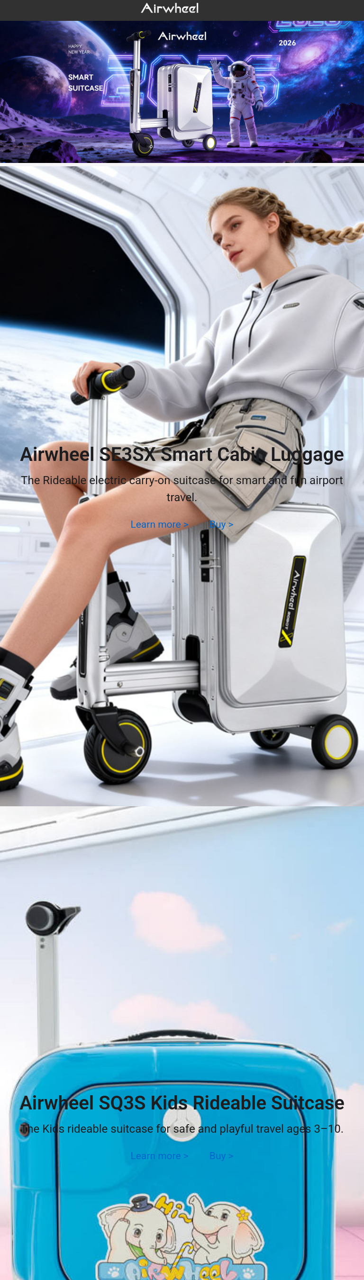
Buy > (221, 524)
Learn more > (159, 524)
